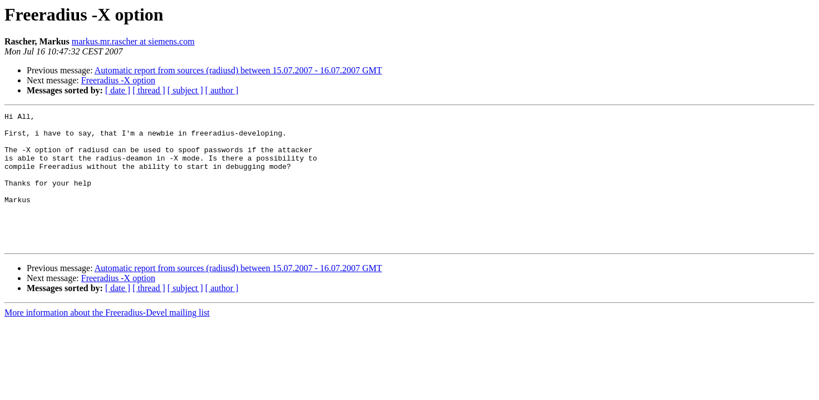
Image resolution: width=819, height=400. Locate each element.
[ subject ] (185, 90)
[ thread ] (148, 90)
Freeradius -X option (118, 80)
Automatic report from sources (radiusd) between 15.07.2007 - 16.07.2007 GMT (238, 70)
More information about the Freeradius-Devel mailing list (107, 339)
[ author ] (222, 90)
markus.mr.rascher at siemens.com (133, 41)
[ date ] (117, 90)
